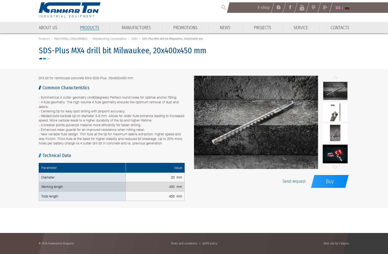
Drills (134, 38)
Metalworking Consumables (109, 38)
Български (347, 8)
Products (44, 38)
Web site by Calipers (336, 243)
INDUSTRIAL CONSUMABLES (71, 38)
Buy (330, 181)
